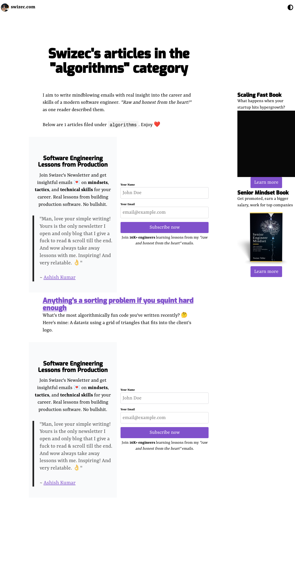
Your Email (128, 204)
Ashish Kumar (60, 277)
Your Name (128, 184)
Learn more (266, 182)
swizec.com (23, 7)
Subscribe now (165, 227)
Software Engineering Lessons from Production (73, 161)
